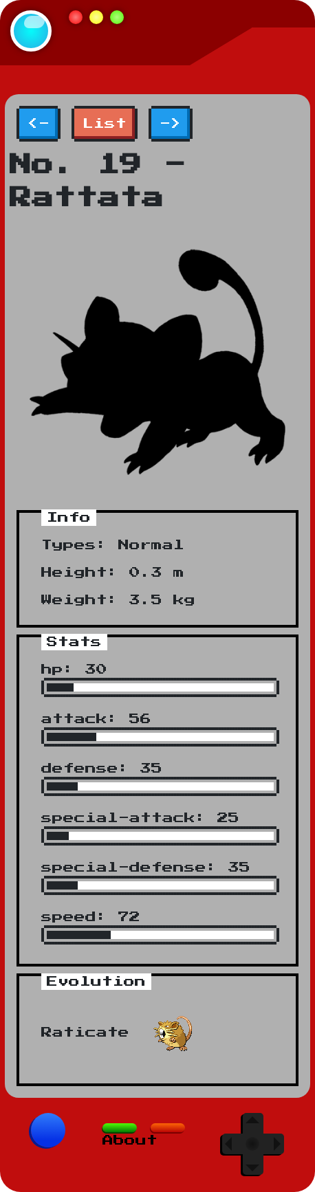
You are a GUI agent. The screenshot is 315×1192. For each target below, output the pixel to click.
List (105, 123)
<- (39, 123)
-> (171, 123)
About (130, 1140)
